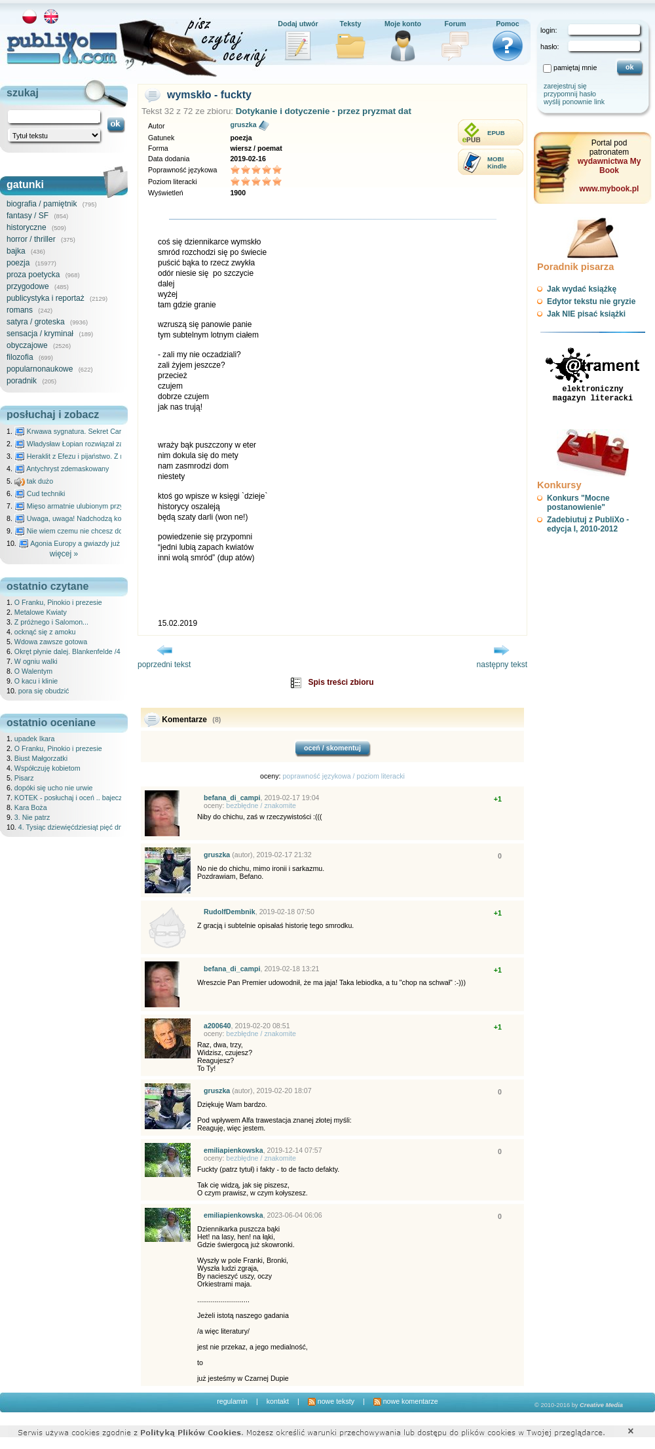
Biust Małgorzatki (40, 758)
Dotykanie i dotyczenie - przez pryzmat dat (323, 111)
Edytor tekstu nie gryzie (591, 301)
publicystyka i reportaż (45, 298)
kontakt (278, 1401)
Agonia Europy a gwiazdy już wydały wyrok (91, 543)
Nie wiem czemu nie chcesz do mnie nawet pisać (96, 531)
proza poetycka (33, 274)
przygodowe (28, 286)
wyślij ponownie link (574, 102)
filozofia (20, 357)
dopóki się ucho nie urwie (53, 788)
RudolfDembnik (229, 912)
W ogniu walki (36, 661)
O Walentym (33, 671)
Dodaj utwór (298, 24)
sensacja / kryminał (40, 333)
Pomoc (507, 24)
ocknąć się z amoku (45, 632)
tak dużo (33, 481)
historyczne (27, 227)
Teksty (351, 24)
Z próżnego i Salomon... (51, 622)
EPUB (496, 132)
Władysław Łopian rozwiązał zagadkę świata (89, 444)
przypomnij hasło (570, 94)
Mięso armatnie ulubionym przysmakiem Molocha (96, 506)
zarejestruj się (565, 86)
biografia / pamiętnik (42, 203)
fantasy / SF (27, 215)
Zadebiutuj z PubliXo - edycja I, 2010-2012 (588, 524)
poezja (18, 262)
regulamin (232, 1401)
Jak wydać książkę (581, 289)
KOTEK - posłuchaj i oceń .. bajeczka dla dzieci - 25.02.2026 (108, 798)
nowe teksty (331, 1401)
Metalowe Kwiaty (40, 612)
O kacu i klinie (36, 681)
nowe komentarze (405, 1401)
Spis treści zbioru (340, 682)
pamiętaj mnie (575, 67)
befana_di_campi (232, 798)
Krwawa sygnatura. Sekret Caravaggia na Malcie (96, 431)
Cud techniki (40, 493)
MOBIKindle (496, 162)
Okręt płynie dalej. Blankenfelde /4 (67, 651)
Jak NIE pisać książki (586, 314)
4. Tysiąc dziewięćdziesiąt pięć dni (71, 827)
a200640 (217, 1026)
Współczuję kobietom (47, 768)
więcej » (64, 553)
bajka (16, 251)
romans (20, 310)
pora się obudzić (43, 691)
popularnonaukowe (40, 369)
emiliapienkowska (233, 1150)
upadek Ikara (34, 739)
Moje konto (402, 24)
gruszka (243, 124)
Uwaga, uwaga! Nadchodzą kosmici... (78, 518)
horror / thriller (31, 239)
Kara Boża (30, 807)
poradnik (22, 380)
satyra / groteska (36, 321)
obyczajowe (27, 345)
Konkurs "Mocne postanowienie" (578, 502)
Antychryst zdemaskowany (61, 469)
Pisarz (24, 778)
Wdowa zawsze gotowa (50, 642)
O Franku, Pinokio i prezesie (58, 602)
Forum (455, 24)
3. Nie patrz (32, 817)
